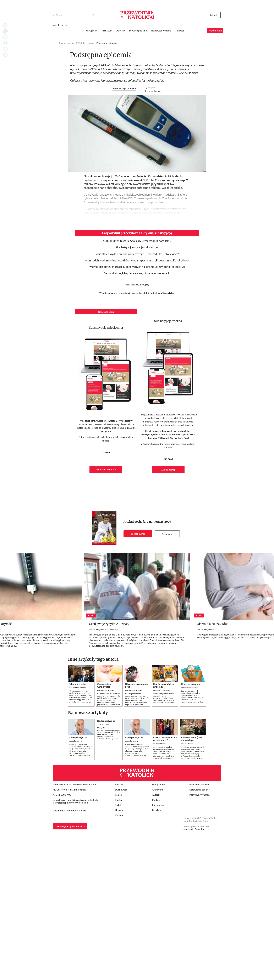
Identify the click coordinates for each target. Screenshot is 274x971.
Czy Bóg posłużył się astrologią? (163, 685)
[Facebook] (58, 25)
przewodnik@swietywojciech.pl (77, 799)
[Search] (53, 15)
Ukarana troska (77, 683)
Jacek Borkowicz (75, 741)
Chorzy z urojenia (190, 683)
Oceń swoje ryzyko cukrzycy (109, 624)
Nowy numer (159, 784)
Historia (119, 810)
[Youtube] (54, 25)
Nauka (90, 42)
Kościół (119, 784)
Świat (118, 805)
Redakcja (113, 629)
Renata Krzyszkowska (124, 88)
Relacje (118, 794)
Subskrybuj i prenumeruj (69, 826)
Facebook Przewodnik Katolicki (70, 810)
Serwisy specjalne (138, 30)
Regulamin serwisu (199, 784)
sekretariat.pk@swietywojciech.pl (70, 802)
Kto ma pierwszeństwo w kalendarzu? (165, 738)
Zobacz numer (138, 533)
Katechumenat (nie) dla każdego (191, 738)
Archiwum (167, 533)
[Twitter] (62, 25)
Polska (118, 799)
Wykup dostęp (168, 469)
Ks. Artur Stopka (159, 744)
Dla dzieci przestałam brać (136, 685)
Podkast (180, 30)
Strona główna (66, 42)
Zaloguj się (143, 284)
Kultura (119, 815)
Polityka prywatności (200, 794)
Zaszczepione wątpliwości (104, 685)
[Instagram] (66, 25)
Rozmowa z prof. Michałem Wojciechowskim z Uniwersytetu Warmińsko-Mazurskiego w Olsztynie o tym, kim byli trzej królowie (163, 698)
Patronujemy (158, 805)
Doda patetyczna (78, 737)
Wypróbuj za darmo (106, 469)
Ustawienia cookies (199, 789)
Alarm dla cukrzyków (212, 624)
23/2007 (165, 521)
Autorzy (120, 30)
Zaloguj (213, 15)
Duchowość (121, 789)
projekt (195, 829)
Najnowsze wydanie (161, 30)
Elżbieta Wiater (187, 744)
